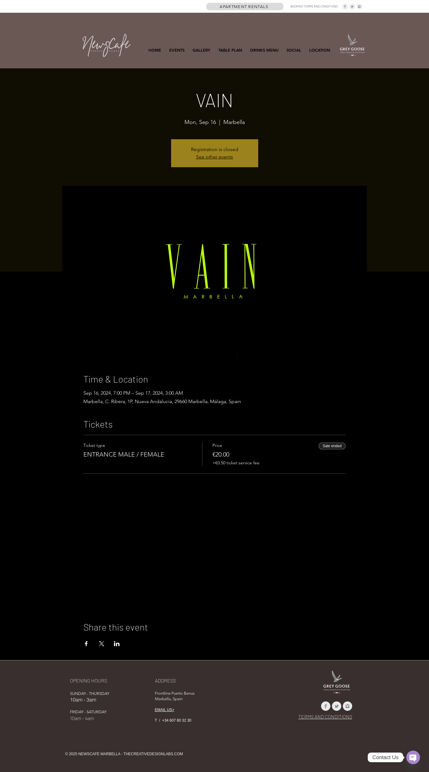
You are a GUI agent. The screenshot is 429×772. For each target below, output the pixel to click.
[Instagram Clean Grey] (359, 6)
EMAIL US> (165, 710)
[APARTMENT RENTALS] (244, 6)
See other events (214, 157)
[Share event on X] (102, 643)
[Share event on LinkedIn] (117, 643)
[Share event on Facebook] (86, 643)
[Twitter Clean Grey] (352, 6)
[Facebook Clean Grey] (345, 6)
